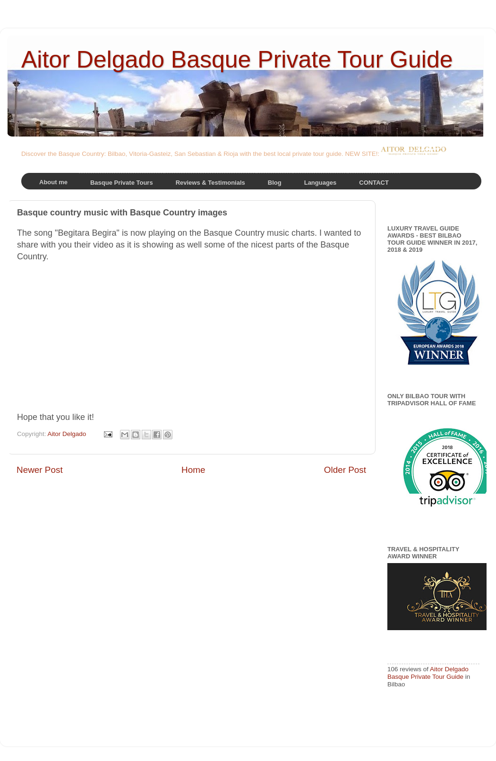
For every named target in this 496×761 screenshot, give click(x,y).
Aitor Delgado (68, 433)
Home (193, 470)
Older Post (345, 470)
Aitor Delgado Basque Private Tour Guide (237, 59)
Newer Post (40, 470)
